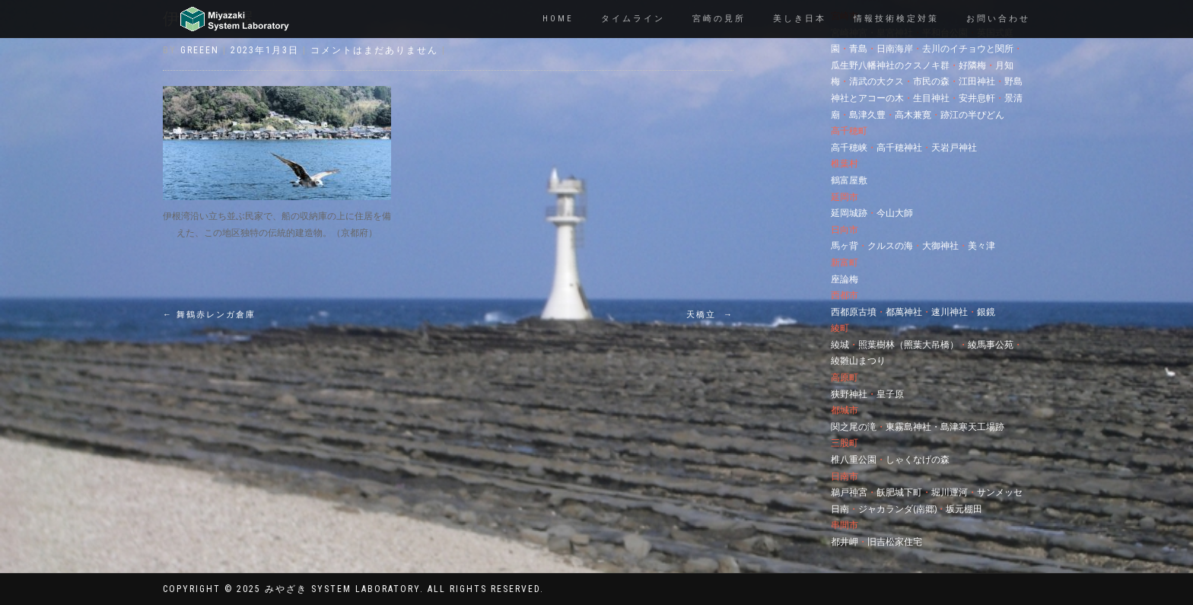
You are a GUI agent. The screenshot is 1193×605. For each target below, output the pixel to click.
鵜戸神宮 (849, 492)
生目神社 (931, 97)
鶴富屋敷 (849, 180)
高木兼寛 (913, 114)
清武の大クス (876, 81)
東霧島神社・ (913, 426)
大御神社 (940, 245)
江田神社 (977, 81)
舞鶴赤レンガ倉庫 (209, 315)
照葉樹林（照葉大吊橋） (908, 344)
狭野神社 (849, 393)
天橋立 (709, 315)
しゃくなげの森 (918, 459)
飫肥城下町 (899, 492)
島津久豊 (867, 114)
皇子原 (890, 393)
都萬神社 (904, 311)
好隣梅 (972, 65)
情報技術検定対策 (896, 19)
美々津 (981, 245)
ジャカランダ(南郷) (897, 508)
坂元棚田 (964, 508)
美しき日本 (799, 19)
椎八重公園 (853, 459)
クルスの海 (890, 245)
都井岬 (844, 541)
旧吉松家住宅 (894, 541)
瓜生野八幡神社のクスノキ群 (890, 65)
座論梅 (844, 278)
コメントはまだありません (374, 50)
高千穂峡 (849, 147)
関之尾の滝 (853, 426)
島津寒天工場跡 (972, 426)
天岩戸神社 (954, 147)
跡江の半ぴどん (972, 114)
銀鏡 (986, 311)
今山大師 (894, 212)
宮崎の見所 (719, 19)
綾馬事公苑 (990, 344)
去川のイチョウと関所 (967, 48)
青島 (858, 48)
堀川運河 (949, 492)
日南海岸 (894, 48)
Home (558, 19)
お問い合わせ (998, 19)
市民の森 (931, 81)
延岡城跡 (849, 212)
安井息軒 (977, 97)
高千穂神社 (899, 147)
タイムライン (633, 19)
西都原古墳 (853, 311)
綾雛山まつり (858, 360)
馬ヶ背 (844, 245)
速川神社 (949, 311)
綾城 (840, 344)
